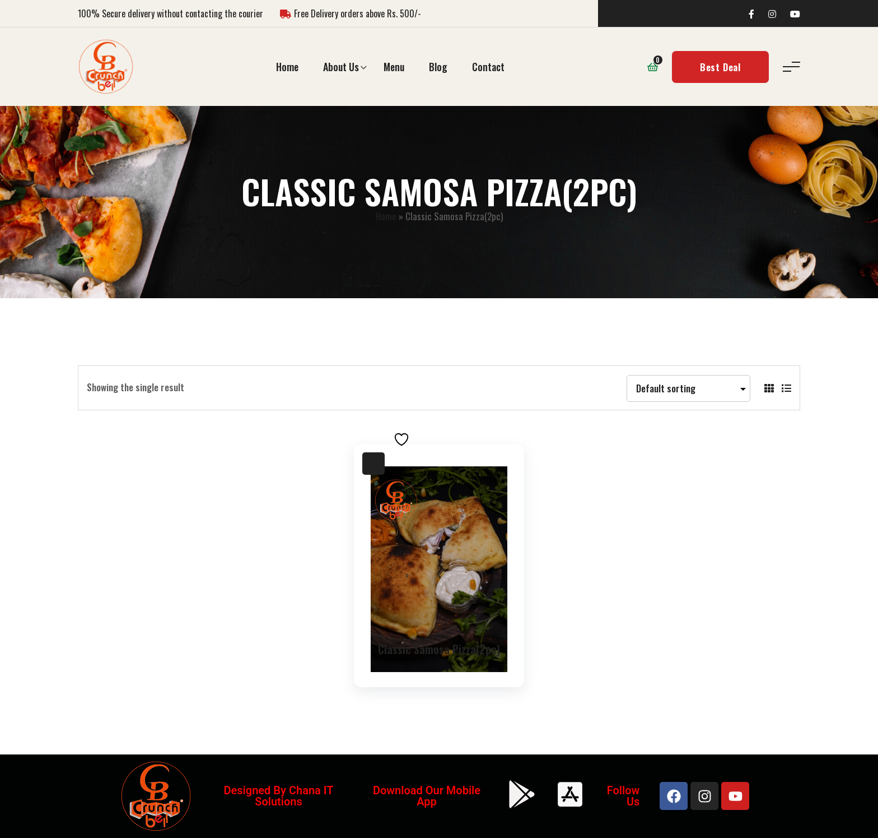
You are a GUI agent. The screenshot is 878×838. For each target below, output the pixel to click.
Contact (488, 66)
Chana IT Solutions (294, 796)
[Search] (698, 13)
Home (287, 66)
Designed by (256, 790)
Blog (438, 66)
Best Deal (720, 67)
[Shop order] (688, 388)
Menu (394, 66)
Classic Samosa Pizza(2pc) (439, 649)
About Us (341, 66)
